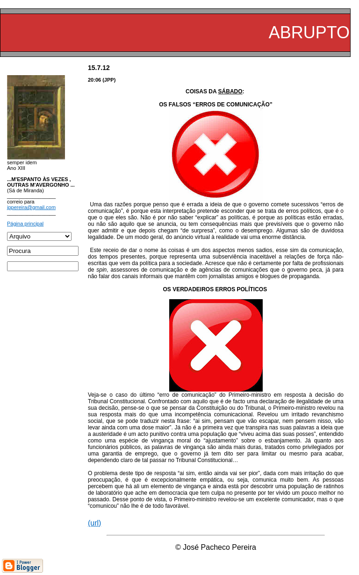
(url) (94, 523)
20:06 (94, 80)
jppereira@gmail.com (31, 207)
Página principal (25, 223)
